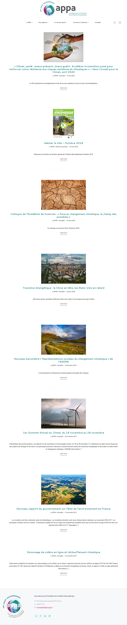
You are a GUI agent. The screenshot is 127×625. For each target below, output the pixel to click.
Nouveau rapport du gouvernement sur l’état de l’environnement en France (63, 508)
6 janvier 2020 (70, 291)
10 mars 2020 (70, 220)
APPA (56, 76)
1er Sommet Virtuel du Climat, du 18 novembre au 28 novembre (63, 432)
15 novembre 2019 (71, 512)
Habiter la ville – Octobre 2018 (63, 143)
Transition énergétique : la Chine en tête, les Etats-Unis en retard (63, 288)
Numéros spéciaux (62, 147)
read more (63, 88)
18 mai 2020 (71, 76)
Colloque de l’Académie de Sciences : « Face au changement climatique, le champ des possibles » (63, 215)
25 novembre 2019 (71, 436)
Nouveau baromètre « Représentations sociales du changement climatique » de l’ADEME (63, 360)
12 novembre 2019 (71, 556)
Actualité (62, 76)
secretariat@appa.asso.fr (45, 607)
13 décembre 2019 (71, 365)
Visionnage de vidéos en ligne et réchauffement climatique (63, 552)
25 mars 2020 (73, 147)
